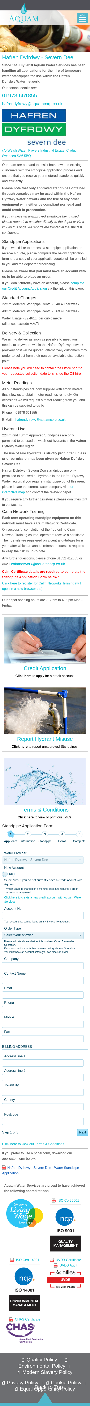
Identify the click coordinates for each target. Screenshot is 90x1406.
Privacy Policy (21, 1382)
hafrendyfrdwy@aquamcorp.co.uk (32, 104)
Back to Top (49, 1387)
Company (11, 959)
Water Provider (15, 853)
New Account (14, 867)
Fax (7, 1032)
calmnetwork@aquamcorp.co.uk (38, 564)
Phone (9, 1002)
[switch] (8, 874)
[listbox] (43, 935)
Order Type (12, 928)
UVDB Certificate (65, 1260)
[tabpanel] (45, 993)
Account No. (13, 908)
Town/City (11, 1085)
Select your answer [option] (18, 935)
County (9, 1100)
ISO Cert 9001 (65, 1224)
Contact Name (15, 973)
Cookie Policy (64, 1382)
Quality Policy (40, 1359)
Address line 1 (14, 1056)
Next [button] (82, 1132)
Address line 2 (14, 1070)
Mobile (9, 1017)
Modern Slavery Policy (45, 1372)
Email (8, 988)
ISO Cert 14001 (24, 1284)
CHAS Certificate (24, 1330)
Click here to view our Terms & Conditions (33, 1144)
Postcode (11, 1114)
